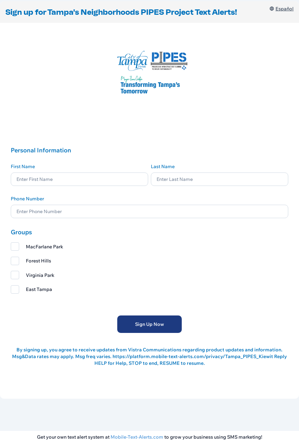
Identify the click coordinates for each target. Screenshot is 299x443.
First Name (23, 166)
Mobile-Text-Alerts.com (137, 437)
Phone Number (27, 199)
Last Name (163, 166)
